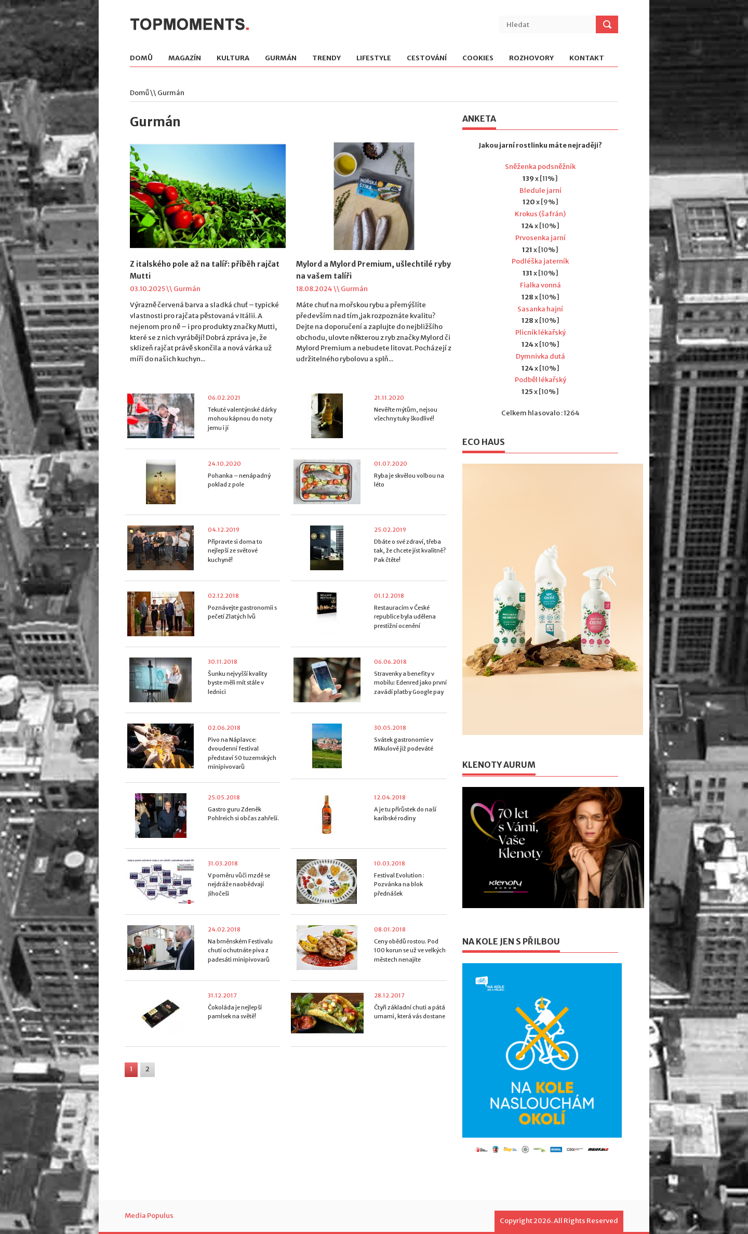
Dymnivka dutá (540, 356)
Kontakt (586, 58)
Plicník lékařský (540, 332)
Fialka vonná (540, 285)
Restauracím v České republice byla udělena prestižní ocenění (405, 616)
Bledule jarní (540, 190)
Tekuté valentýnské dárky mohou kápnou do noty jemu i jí (242, 418)
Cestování (427, 58)
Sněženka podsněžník (540, 166)
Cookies (477, 58)
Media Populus (149, 1215)
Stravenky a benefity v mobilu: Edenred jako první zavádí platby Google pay (410, 682)
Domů (141, 58)
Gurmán (281, 58)
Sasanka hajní (540, 309)
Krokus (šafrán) (540, 213)
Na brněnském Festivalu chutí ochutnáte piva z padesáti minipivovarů (240, 950)
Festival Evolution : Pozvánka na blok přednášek (399, 884)
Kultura (233, 58)
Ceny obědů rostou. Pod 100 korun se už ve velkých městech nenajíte (410, 950)
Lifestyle (373, 58)
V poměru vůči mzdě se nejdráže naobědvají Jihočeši (239, 884)
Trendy (326, 58)
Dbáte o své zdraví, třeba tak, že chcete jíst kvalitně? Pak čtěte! (410, 550)
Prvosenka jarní (540, 237)
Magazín (184, 58)
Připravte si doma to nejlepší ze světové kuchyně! (235, 550)
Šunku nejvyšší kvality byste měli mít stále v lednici (237, 682)
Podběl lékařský (540, 379)
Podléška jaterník (540, 261)
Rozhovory (531, 58)
